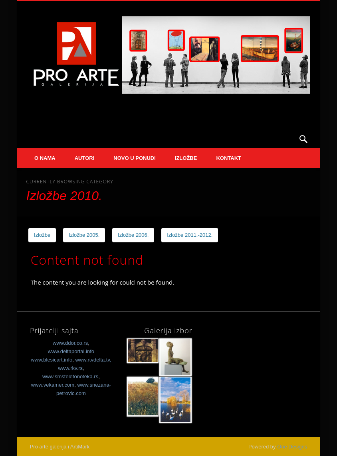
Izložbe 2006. (133, 235)
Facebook (287, 139)
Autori (85, 158)
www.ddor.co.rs (70, 343)
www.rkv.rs (70, 368)
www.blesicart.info (51, 360)
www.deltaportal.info (71, 351)
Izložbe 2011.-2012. (189, 235)
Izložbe (186, 158)
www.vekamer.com (52, 385)
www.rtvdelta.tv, (93, 360)
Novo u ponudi (134, 158)
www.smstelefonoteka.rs (70, 376)
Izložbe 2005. (84, 235)
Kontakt (228, 158)
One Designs (292, 447)
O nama (45, 158)
